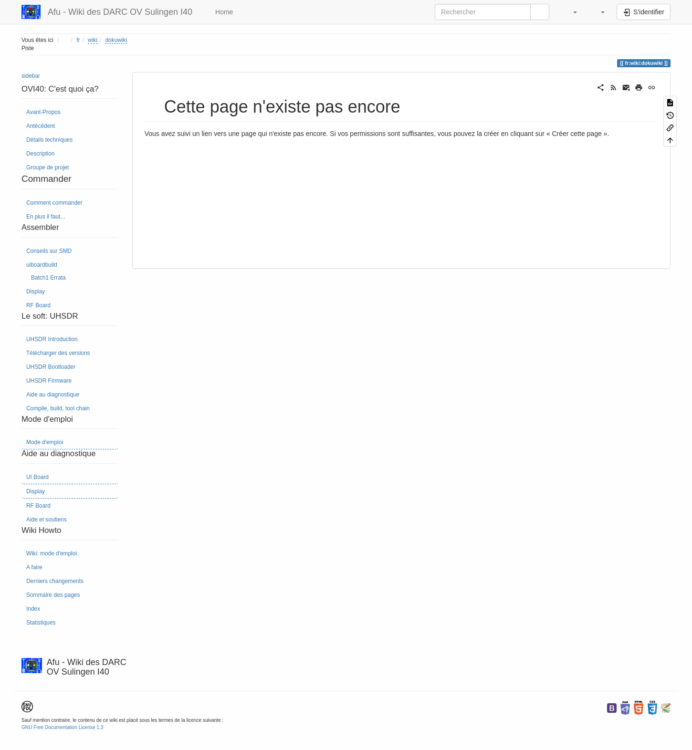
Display (35, 291)
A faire (34, 567)
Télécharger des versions (58, 353)
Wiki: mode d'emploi (51, 553)
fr (78, 40)
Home (223, 12)
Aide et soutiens (46, 519)
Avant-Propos (43, 112)
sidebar (30, 76)
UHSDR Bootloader (50, 367)
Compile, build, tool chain (58, 408)
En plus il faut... (45, 216)
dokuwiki (116, 40)
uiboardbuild (41, 264)
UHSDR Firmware (49, 380)
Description (40, 153)
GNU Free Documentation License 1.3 (62, 727)
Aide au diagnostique (52, 394)
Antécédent (40, 126)
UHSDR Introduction (52, 339)
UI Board (37, 477)
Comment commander (54, 202)
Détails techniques (49, 139)
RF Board (38, 305)
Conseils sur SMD (49, 251)
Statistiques (40, 622)
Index (33, 608)
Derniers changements (55, 581)
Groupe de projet (47, 167)
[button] (570, 12)
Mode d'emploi (44, 442)
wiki (92, 40)
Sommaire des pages (53, 595)
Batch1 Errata (48, 277)
